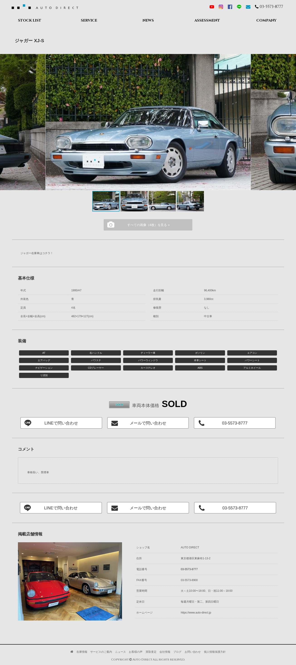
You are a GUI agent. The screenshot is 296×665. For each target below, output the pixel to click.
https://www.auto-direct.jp (196, 612)
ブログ (177, 651)
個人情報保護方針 (215, 651)
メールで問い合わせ (148, 423)
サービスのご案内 (101, 651)
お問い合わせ (193, 651)
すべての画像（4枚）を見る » (148, 225)
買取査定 (151, 651)
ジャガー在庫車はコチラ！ (36, 253)
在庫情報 (81, 651)
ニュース (120, 651)
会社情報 (164, 651)
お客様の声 (135, 651)
